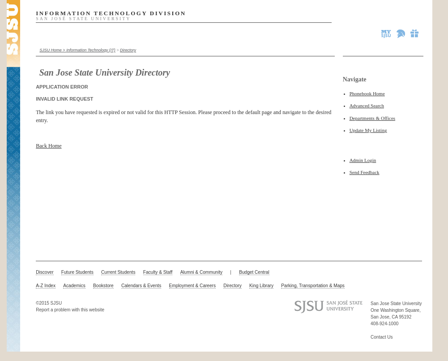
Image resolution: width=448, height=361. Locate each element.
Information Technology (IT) (90, 50)
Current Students (118, 272)
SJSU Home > (52, 50)
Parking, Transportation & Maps (313, 285)
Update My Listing (368, 130)
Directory (128, 50)
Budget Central (254, 272)
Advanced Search (367, 105)
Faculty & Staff (158, 272)
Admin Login (363, 160)
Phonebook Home (367, 93)
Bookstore (103, 285)
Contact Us (382, 337)
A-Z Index (45, 285)
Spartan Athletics (401, 33)
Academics (74, 285)
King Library (261, 285)
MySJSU (386, 33)
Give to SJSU (415, 33)
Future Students (77, 272)
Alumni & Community (201, 272)
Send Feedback (365, 172)
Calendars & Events (141, 285)
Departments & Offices (372, 118)
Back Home (48, 146)
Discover (44, 272)
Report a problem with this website (70, 309)
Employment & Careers (192, 285)
